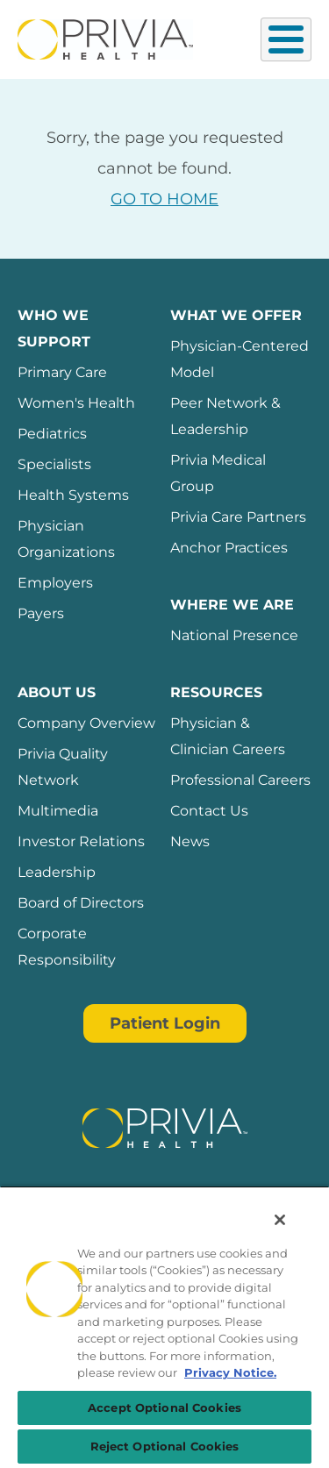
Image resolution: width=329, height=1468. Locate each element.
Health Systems (73, 495)
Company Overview (86, 723)
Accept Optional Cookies (164, 1407)
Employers (55, 582)
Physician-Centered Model (239, 359)
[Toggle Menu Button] (286, 39)
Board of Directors (81, 902)
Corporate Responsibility (67, 946)
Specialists (54, 464)
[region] (164, 1327)
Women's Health (76, 403)
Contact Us (209, 810)
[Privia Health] (105, 38)
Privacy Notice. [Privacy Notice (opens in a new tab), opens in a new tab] (230, 1372)
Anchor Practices (229, 547)
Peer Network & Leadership (225, 416)
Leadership (57, 872)
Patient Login (165, 1023)
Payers (41, 613)
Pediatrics (52, 433)
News (190, 841)
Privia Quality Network (63, 766)
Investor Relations (81, 841)
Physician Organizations (66, 538)
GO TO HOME (164, 199)
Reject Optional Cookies (165, 1446)
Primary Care (62, 372)
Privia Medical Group (218, 473)
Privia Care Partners (238, 517)
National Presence (234, 635)
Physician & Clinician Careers (227, 736)
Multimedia (58, 810)
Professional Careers (240, 780)
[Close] (280, 1220)
